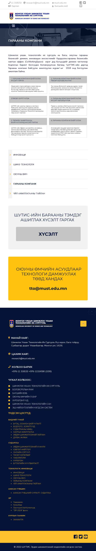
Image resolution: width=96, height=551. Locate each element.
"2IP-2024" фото (20, 510)
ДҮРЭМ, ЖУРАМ (20, 437)
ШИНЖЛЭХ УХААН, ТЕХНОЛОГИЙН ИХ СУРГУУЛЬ (34, 386)
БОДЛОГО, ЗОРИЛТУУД (24, 426)
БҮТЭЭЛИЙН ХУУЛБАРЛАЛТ (26, 463)
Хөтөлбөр (17, 505)
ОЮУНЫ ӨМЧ (19, 478)
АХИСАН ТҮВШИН (16, 489)
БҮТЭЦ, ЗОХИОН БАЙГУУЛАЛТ (27, 424)
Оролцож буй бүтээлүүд (24, 507)
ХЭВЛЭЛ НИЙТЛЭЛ (22, 449)
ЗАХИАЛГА (18, 519)
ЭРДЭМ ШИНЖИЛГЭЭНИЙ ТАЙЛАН (29, 435)
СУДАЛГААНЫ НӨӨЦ (22, 429)
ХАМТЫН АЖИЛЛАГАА (23, 432)
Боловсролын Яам (20, 389)
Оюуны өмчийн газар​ (22, 396)
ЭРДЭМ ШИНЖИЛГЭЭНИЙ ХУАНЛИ (29, 447)
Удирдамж (18, 502)
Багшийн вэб (60, 6)
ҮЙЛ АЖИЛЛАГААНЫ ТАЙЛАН (27, 483)
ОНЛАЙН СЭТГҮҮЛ (21, 452)
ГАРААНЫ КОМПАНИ (22, 481)
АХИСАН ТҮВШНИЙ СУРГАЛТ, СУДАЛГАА (32, 493)
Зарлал (13, 6)
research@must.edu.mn (36, 2)
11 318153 (15, 2)
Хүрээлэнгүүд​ (18, 400)
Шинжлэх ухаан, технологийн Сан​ (29, 404)
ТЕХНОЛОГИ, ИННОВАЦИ (20, 468)
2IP (9, 498)
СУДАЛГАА (13, 443)
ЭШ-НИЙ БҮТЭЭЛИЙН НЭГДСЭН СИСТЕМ (30, 407)
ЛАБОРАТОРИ (19, 458)
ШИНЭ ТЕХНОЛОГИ (22, 475)
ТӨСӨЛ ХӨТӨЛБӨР (21, 455)
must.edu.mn (59, 2)
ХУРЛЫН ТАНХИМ (16, 515)
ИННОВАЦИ (18, 472)
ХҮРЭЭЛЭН (18, 460)
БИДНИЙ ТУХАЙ (16, 420)
